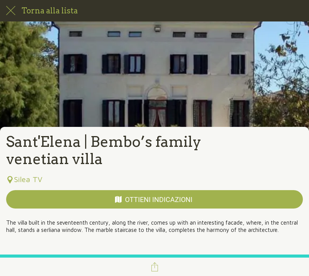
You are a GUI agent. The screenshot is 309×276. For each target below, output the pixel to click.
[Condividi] (154, 267)
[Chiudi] (10, 10)
